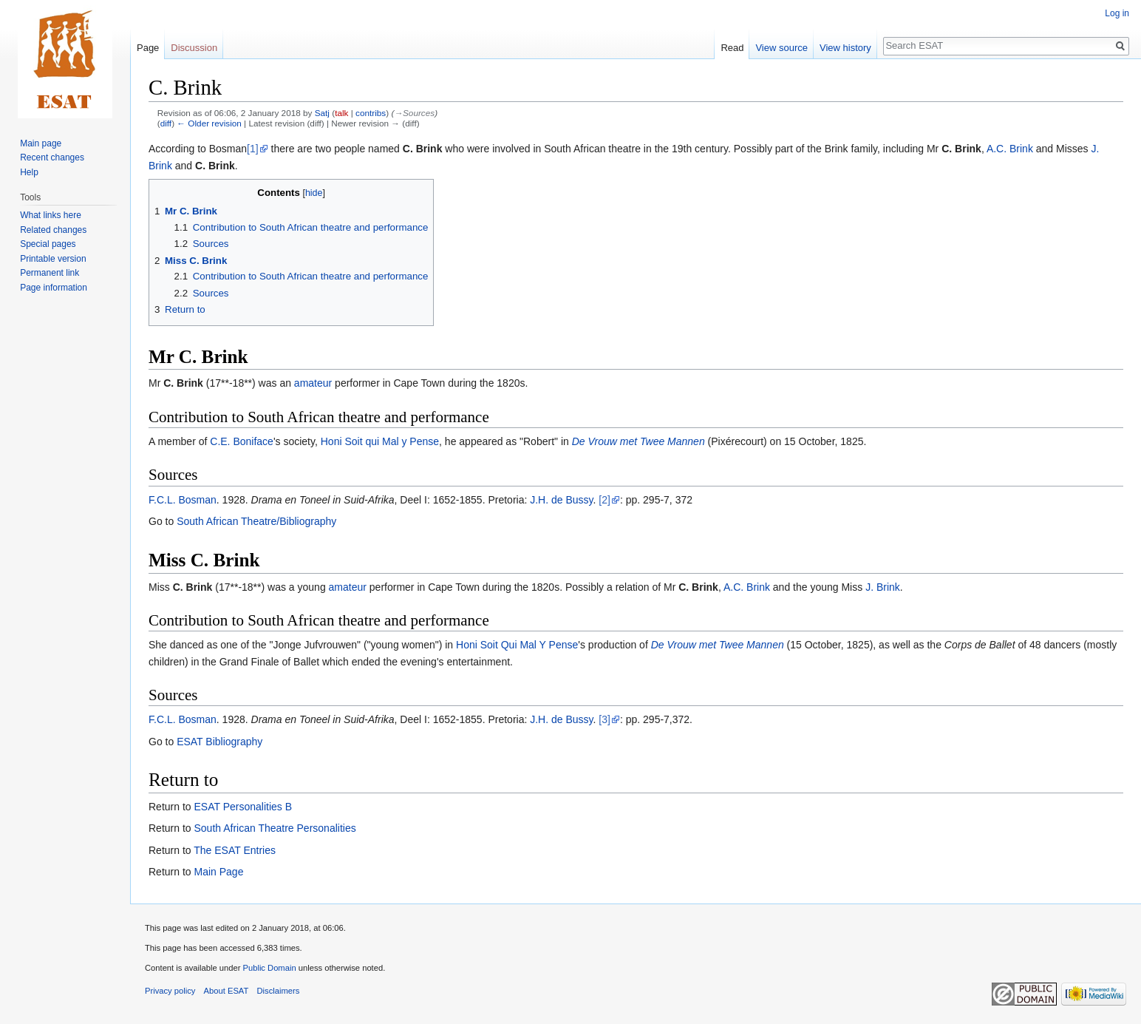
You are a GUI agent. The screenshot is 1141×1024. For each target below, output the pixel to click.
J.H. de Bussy (561, 500)
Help (29, 172)
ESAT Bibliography (219, 741)
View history (845, 47)
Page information (53, 287)
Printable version (53, 259)
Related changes (53, 230)
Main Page (218, 872)
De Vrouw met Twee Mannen (638, 441)
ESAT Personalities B (243, 807)
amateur (313, 383)
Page (148, 47)
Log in (1117, 13)
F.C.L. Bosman (183, 500)
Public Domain (269, 967)
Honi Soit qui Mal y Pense (380, 441)
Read (732, 47)
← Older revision (209, 123)
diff (165, 123)
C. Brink (423, 149)
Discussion (194, 47)
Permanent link (49, 273)
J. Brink (882, 587)
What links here (50, 215)
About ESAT (226, 990)
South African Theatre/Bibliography (256, 521)
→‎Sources (414, 113)
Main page (40, 143)
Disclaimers (278, 990)
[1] (253, 149)
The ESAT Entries (235, 850)
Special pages (47, 244)
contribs (370, 113)
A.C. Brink (1010, 149)
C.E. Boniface (241, 441)
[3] (604, 719)
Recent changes (52, 157)
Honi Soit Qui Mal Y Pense (517, 645)
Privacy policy (170, 990)
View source (781, 47)
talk (341, 113)
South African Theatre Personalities (274, 828)
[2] (604, 500)
